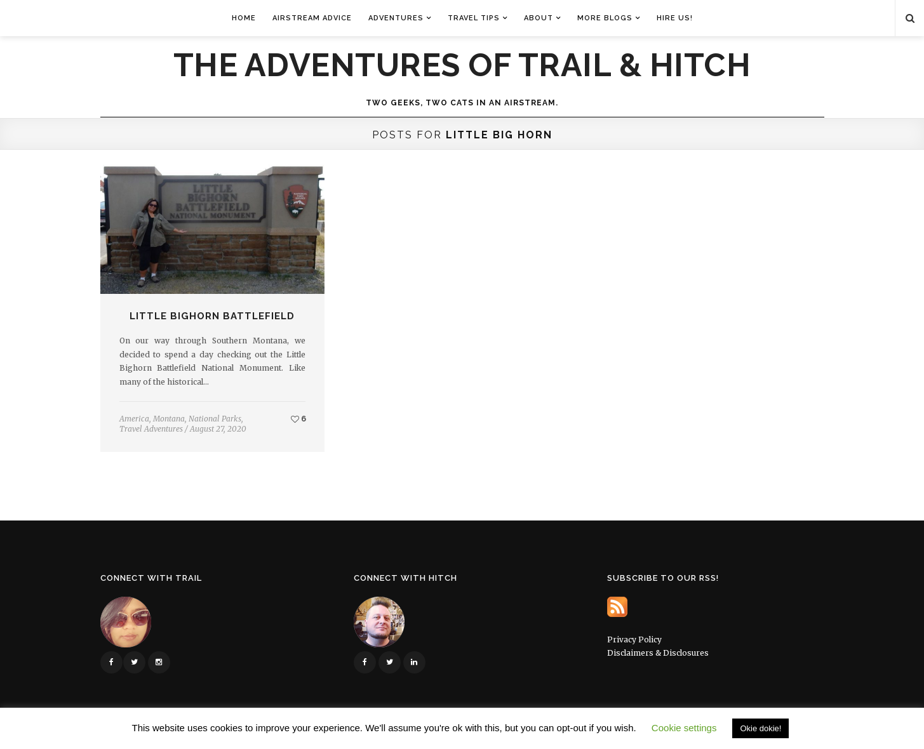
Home (244, 18)
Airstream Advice (312, 18)
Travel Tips (474, 18)
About (538, 18)
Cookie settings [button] (684, 727)
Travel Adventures (151, 429)
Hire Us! (675, 18)
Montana (169, 418)
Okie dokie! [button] (760, 728)
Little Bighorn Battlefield (212, 316)
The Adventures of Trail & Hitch (462, 65)
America (134, 418)
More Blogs (605, 18)
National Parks (215, 418)
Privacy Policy (634, 639)
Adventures (396, 18)
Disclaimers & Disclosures (658, 653)
